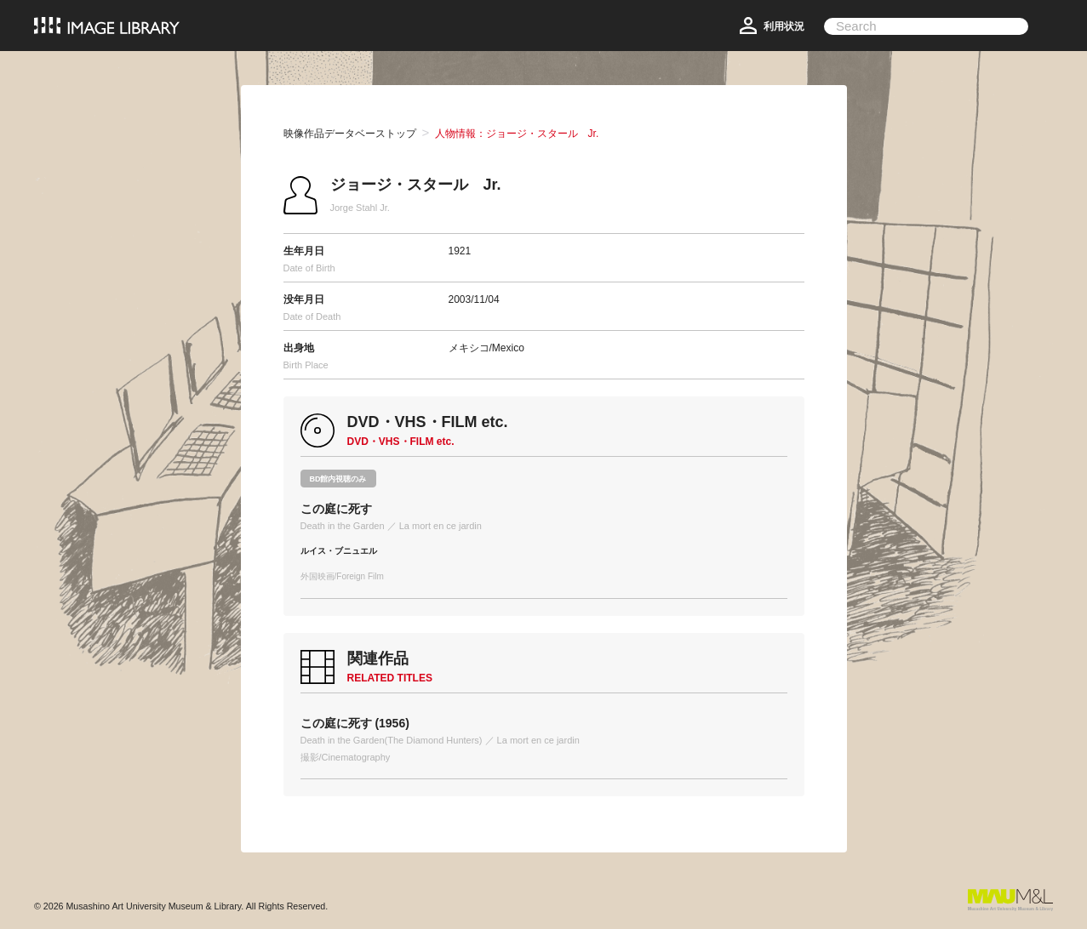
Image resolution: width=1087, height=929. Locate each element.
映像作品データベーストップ (349, 134)
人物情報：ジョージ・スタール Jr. (517, 134)
